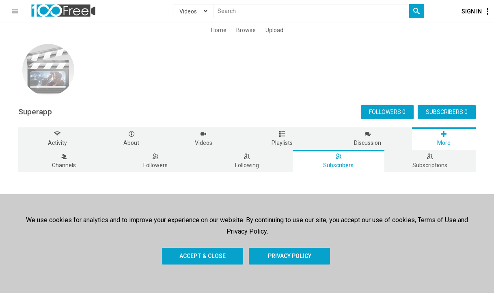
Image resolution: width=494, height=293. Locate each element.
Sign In (472, 11)
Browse (246, 30)
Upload (274, 30)
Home (219, 30)
